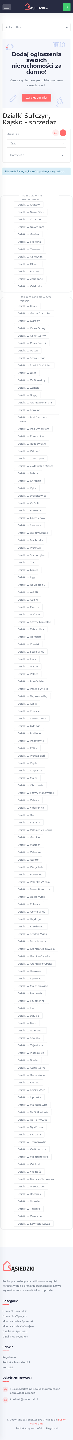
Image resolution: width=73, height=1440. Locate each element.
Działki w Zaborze (29, 852)
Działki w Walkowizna (32, 1149)
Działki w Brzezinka (30, 510)
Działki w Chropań (29, 480)
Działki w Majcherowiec (33, 985)
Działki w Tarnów (29, 249)
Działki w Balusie (28, 1015)
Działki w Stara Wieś (31, 651)
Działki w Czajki (28, 599)
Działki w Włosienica (31, 807)
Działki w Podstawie (31, 740)
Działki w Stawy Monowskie (36, 792)
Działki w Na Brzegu (30, 1030)
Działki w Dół (26, 815)
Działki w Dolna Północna (34, 889)
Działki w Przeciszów (31, 1186)
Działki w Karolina (29, 409)
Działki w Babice (28, 473)
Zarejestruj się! (36, 97)
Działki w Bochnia (29, 271)
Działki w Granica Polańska (35, 402)
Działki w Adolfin (29, 592)
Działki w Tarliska (29, 1208)
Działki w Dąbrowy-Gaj (32, 696)
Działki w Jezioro (28, 859)
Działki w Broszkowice (32, 495)
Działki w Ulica (27, 372)
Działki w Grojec (28, 569)
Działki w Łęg (26, 577)
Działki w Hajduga (29, 919)
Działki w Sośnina (29, 822)
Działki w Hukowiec (30, 971)
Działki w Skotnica (29, 525)
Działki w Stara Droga (31, 357)
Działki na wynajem (15, 1336)
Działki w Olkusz (28, 263)
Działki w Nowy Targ (31, 226)
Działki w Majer (27, 777)
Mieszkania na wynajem (18, 1326)
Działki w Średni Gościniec (34, 365)
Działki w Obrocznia (30, 785)
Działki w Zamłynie (30, 1216)
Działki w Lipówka (29, 1097)
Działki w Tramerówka (32, 1141)
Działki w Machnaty (30, 540)
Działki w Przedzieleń (31, 755)
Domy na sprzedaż (14, 1310)
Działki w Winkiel (29, 1164)
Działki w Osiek (27, 305)
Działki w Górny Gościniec (34, 313)
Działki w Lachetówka (32, 718)
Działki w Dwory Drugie (33, 532)
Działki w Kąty (27, 488)
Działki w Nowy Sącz (31, 211)
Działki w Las (26, 1008)
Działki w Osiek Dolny (31, 328)
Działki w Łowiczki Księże (34, 1223)
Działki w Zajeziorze (30, 1045)
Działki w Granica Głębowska (36, 948)
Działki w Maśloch (29, 844)
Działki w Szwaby (29, 1037)
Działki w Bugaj (27, 395)
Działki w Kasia (27, 703)
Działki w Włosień (29, 451)
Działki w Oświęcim (30, 256)
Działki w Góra (27, 1023)
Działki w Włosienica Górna (35, 829)
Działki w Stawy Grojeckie (34, 621)
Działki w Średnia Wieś (32, 933)
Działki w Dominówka (32, 1075)
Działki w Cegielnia (30, 770)
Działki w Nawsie (29, 1201)
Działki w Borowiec (30, 874)
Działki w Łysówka (30, 978)
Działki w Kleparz (29, 1082)
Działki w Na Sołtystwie (33, 1112)
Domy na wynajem (14, 1316)
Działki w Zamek (28, 387)
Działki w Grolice (28, 234)
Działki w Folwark (29, 904)
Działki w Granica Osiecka (34, 956)
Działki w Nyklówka (30, 1127)
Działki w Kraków (29, 204)
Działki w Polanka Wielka (34, 881)
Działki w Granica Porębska (35, 963)
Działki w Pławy (28, 666)
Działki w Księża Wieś (31, 1089)
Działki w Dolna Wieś (31, 896)
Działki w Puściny (29, 614)
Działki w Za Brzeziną (31, 380)
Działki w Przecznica (31, 436)
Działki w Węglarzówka (33, 1156)
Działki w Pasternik (30, 993)
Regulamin (9, 1357)
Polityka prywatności (16, 1362)
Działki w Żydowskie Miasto (36, 465)
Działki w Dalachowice (32, 941)
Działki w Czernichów (31, 517)
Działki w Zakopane (30, 278)
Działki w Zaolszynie (31, 458)
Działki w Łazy (27, 659)
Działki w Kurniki (28, 644)
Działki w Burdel (28, 1060)
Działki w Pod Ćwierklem (33, 428)
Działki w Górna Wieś (31, 911)
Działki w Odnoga (29, 725)
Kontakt (7, 1367)
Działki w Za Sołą (28, 503)
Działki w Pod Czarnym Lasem (32, 419)
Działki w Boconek (29, 1193)
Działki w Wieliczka (30, 286)
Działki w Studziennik (31, 1000)
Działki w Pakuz (28, 673)
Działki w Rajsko (28, 763)
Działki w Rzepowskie (32, 443)
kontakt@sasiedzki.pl (24, 1399)
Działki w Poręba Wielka (33, 688)
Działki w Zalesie (28, 800)
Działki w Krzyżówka (31, 926)
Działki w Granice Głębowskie (36, 1179)
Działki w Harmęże (29, 636)
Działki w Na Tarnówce (32, 1119)
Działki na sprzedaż (15, 1331)
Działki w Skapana (29, 1134)
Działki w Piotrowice (31, 1052)
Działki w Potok (28, 350)
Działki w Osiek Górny (32, 335)
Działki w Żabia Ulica (31, 629)
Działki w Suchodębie (31, 555)
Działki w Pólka (27, 748)
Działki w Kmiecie (29, 711)
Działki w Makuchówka (32, 1104)
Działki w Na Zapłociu (31, 584)
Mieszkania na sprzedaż (17, 1321)
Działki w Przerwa (29, 547)
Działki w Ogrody (29, 320)
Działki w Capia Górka (32, 1067)
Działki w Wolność (29, 1171)
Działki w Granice (29, 837)
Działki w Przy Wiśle (31, 681)
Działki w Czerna (28, 607)
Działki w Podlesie (29, 733)
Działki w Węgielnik (30, 867)
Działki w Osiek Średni (32, 343)
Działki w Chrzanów (30, 219)
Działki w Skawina (29, 241)
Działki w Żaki (26, 562)
